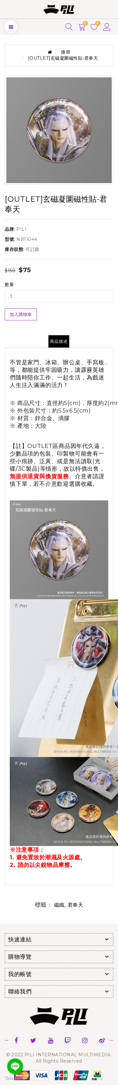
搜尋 (65, 52)
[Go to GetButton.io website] (15, 1078)
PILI (21, 229)
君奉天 (75, 905)
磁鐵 (59, 905)
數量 (9, 284)
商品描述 (59, 341)
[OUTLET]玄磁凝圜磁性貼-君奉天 (63, 58)
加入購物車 (21, 314)
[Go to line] (15, 1066)
